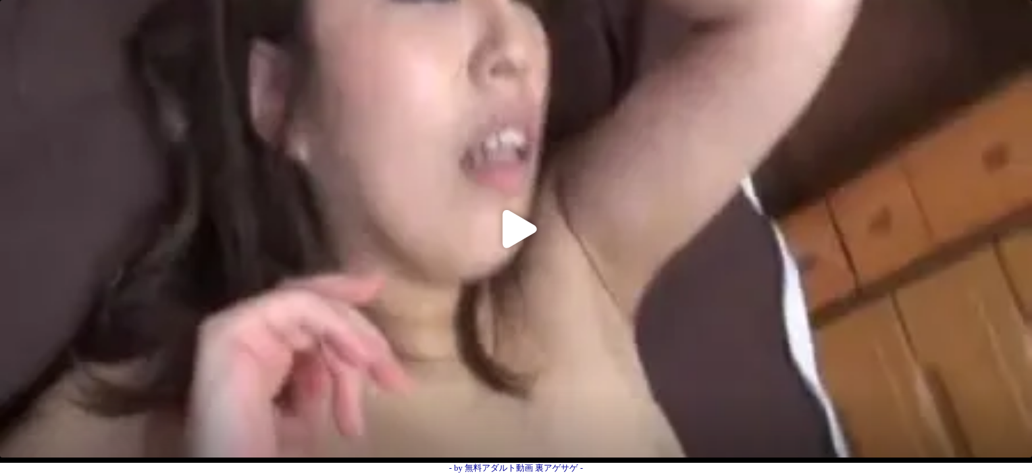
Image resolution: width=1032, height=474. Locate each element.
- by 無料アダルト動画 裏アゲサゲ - (516, 468)
